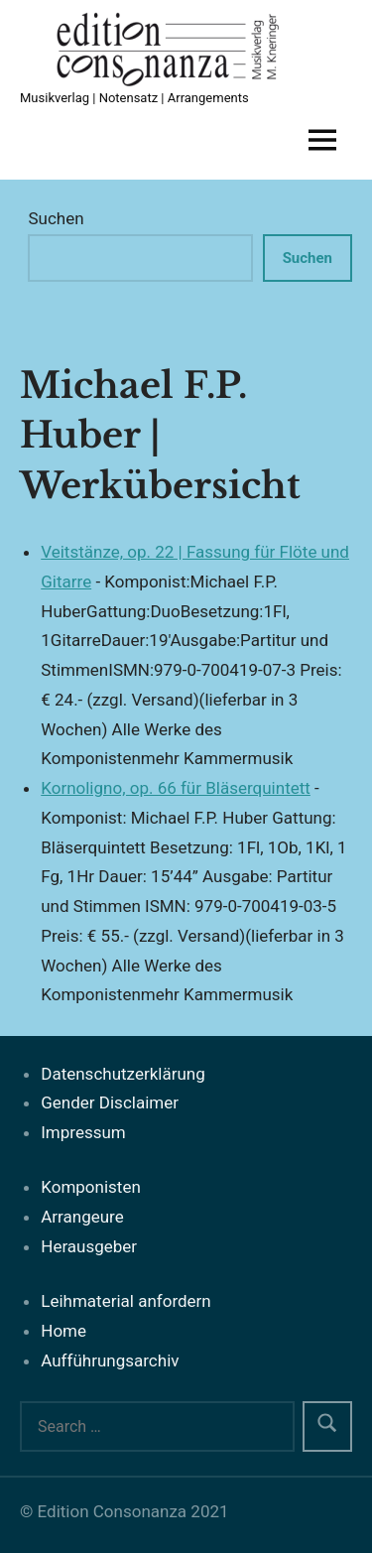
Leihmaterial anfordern (126, 1301)
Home (63, 1331)
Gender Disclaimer (110, 1102)
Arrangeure (82, 1217)
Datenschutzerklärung (122, 1074)
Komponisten (91, 1187)
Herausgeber (89, 1246)
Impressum (83, 1132)
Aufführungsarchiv (110, 1360)
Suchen (55, 218)
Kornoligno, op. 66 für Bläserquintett (175, 788)
